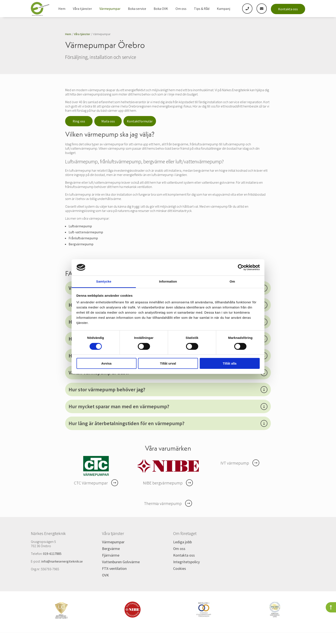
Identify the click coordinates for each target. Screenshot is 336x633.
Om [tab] (232, 281)
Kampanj (223, 8)
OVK (105, 575)
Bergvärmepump (81, 244)
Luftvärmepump (80, 226)
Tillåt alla (230, 363)
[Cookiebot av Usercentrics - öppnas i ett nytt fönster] (241, 267)
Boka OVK (161, 8)
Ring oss (79, 121)
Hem (61, 8)
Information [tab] (168, 281)
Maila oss (108, 121)
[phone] (247, 8)
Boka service (137, 8)
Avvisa (106, 363)
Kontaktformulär (140, 121)
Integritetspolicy (186, 561)
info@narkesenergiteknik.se (62, 561)
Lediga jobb (182, 541)
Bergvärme (111, 548)
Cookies (179, 568)
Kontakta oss (288, 9)
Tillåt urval (168, 363)
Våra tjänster (82, 8)
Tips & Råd (201, 8)
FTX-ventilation (114, 568)
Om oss (181, 8)
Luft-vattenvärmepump (86, 232)
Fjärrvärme (110, 555)
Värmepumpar (109, 8)
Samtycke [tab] (103, 281)
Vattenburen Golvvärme (121, 561)
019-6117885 (52, 553)
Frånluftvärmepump (83, 238)
